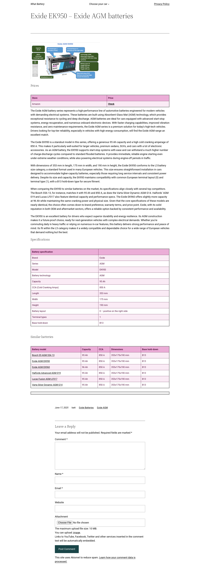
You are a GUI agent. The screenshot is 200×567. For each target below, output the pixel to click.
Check (111, 104)
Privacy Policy (161, 4)
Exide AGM (102, 407)
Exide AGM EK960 (41, 367)
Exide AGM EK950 (41, 361)
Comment (61, 439)
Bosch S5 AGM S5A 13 (43, 355)
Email (59, 488)
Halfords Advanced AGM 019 (46, 373)
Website (59, 502)
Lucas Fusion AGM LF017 (44, 379)
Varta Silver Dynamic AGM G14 (47, 385)
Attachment (61, 516)
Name (59, 473)
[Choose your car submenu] (108, 4)
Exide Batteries (86, 407)
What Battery (37, 4)
